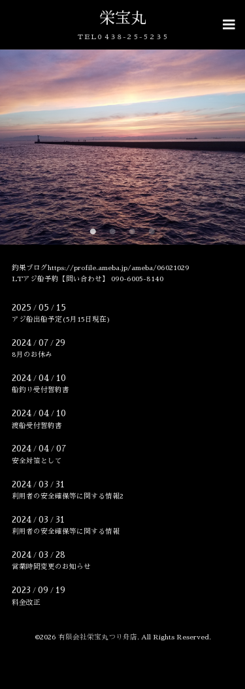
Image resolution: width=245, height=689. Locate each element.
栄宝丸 (122, 18)
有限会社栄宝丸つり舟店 (97, 637)
